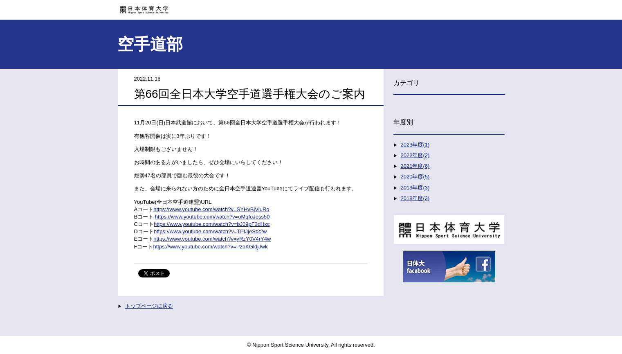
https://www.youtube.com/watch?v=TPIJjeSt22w (210, 231)
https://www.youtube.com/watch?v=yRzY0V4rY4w (212, 239)
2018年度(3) (415, 198)
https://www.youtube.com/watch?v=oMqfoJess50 (212, 217)
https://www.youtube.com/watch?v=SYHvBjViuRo (211, 209)
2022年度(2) (415, 155)
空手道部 (150, 44)
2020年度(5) (415, 177)
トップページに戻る (149, 306)
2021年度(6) (415, 166)
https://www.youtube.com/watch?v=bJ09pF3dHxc (212, 224)
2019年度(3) (415, 188)
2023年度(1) (415, 145)
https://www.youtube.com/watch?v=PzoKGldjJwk (210, 247)
